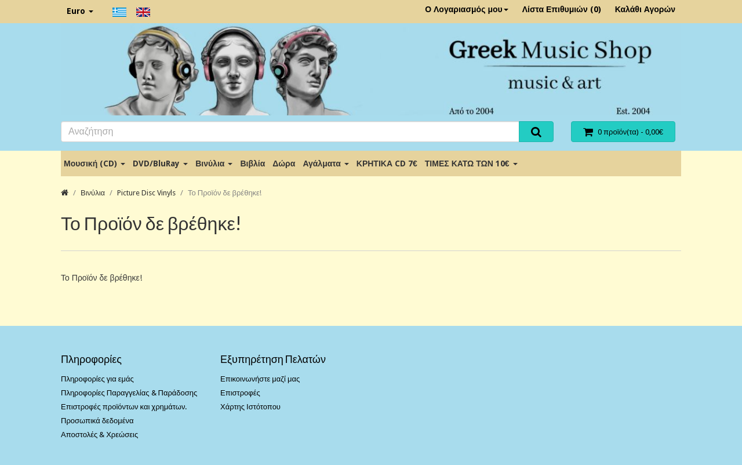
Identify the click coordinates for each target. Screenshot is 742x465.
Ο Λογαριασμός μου (466, 9)
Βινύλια (213, 163)
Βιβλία (252, 163)
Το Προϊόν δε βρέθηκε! (224, 192)
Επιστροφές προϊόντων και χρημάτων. (124, 406)
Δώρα (283, 163)
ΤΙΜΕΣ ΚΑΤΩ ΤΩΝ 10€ (471, 163)
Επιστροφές (240, 392)
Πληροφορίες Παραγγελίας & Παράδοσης (129, 392)
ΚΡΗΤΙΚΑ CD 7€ (387, 163)
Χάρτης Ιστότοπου (250, 406)
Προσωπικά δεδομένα (97, 420)
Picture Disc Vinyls (146, 192)
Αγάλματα (325, 163)
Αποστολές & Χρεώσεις (99, 434)
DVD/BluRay (160, 163)
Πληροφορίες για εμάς (97, 379)
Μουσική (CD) (94, 163)
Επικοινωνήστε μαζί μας (260, 379)
